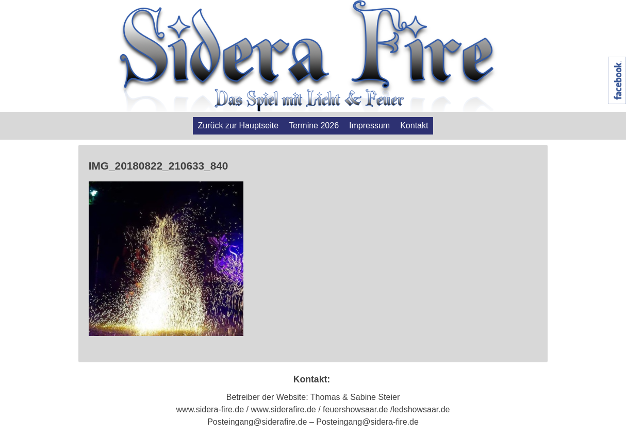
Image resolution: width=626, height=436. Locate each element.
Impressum (369, 125)
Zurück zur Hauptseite (238, 125)
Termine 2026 (314, 125)
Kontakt (414, 125)
